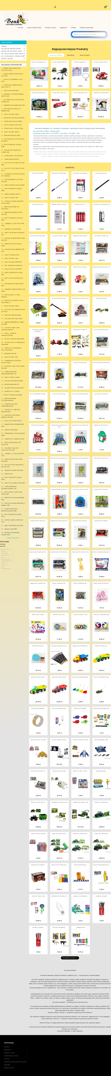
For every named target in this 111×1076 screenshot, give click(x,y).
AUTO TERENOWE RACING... (38, 394)
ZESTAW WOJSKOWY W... (34, 93)
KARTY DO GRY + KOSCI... (80, 771)
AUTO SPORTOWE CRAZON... (38, 362)
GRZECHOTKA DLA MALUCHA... (38, 458)
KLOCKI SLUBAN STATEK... (59, 740)
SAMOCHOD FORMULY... (102, 521)
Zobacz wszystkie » (13, 538)
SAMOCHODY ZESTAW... (101, 489)
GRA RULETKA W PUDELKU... (38, 298)
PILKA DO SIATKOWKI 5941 (102, 614)
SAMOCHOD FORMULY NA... (38, 583)
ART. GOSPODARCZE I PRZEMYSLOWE (12, 56)
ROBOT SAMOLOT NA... (59, 583)
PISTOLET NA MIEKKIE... (59, 927)
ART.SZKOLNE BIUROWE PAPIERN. (11, 49)
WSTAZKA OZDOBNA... (80, 708)
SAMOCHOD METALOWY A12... (102, 267)
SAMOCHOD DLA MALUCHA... (80, 425)
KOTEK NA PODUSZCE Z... (38, 771)
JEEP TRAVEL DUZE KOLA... (102, 458)
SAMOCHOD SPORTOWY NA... (59, 521)
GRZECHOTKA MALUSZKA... (38, 236)
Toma (97, 146)
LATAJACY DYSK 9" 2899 (59, 236)
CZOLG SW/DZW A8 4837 (59, 267)
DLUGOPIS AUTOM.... (102, 173)
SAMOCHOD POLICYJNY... (38, 267)
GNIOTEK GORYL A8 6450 (80, 740)
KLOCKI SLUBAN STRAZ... (96, 62)
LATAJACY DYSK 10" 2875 (80, 489)
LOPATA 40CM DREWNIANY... (80, 677)
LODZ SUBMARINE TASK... (101, 740)
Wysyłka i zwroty (50, 27)
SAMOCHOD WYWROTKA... (81, 646)
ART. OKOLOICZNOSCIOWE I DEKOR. (12, 54)
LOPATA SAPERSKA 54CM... (102, 677)
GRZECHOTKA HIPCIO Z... (101, 425)
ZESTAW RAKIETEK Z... (38, 646)
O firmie (20, 27)
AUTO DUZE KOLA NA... (59, 394)
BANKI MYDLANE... (101, 771)
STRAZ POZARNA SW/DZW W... (101, 552)
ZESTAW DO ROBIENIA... (38, 425)
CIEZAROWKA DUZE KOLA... (59, 329)
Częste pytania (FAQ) (34, 27)
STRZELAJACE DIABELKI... (38, 865)
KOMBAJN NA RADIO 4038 (59, 802)
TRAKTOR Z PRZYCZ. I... (102, 646)
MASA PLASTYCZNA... (38, 614)
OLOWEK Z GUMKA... (102, 896)
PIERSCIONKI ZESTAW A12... (102, 583)
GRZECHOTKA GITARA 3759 (80, 552)
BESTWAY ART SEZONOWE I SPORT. (11, 51)
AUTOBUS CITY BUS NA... (101, 394)
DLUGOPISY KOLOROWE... (80, 173)
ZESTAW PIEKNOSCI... (75, 62)
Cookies (73, 27)
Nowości (2, 546)
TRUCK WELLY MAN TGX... (55, 93)
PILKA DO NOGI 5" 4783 (81, 614)
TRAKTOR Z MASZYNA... (81, 362)
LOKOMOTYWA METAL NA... (38, 521)
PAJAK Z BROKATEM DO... (55, 62)
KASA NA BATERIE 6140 (75, 93)
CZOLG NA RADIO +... (38, 489)
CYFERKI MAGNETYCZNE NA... (59, 489)
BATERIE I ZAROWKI (7, 58)
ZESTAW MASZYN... (101, 298)
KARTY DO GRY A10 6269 (38, 833)
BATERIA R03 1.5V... (80, 204)
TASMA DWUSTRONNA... (38, 708)
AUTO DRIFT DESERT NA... (101, 236)
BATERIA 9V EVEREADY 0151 (102, 204)
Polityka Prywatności (86, 27)
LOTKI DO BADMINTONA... (59, 708)
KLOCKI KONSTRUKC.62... (34, 62)
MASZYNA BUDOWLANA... (59, 298)
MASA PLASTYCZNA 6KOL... (59, 865)
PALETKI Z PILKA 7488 (38, 896)
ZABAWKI (4, 46)
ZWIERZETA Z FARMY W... (80, 329)
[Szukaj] (89, 34)
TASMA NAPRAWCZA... (80, 865)
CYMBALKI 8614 (80, 927)
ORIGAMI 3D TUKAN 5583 (96, 93)
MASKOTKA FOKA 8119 (59, 771)
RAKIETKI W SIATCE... (59, 614)
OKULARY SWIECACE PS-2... (59, 646)
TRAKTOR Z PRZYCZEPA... (38, 677)
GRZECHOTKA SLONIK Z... (80, 267)
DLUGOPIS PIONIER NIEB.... (59, 173)
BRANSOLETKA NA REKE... (80, 236)
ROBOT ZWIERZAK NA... (81, 583)
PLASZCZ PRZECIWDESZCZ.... (101, 865)
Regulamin (63, 27)
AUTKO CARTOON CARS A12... (59, 362)
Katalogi (2, 544)
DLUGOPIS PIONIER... (38, 173)
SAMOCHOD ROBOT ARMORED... (38, 330)
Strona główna (6, 42)
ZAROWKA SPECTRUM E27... (59, 896)
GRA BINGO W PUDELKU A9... (80, 298)
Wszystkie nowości (70, 958)
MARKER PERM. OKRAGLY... (59, 204)
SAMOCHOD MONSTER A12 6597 (59, 426)
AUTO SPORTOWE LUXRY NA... (102, 362)
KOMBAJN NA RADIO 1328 (80, 802)
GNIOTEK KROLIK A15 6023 (38, 740)
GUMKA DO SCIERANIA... (80, 896)
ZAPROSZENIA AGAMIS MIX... (101, 708)
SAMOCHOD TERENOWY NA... (38, 552)
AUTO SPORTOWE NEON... (102, 329)
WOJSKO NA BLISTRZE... (80, 521)
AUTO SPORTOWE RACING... (80, 394)
